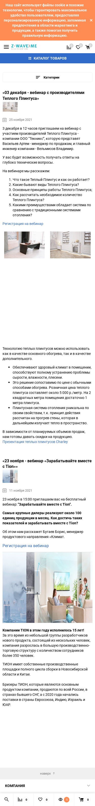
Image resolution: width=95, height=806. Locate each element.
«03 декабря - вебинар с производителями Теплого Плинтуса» (43, 95)
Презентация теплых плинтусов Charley (35, 441)
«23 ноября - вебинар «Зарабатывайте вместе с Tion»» (47, 463)
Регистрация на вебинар (23, 223)
